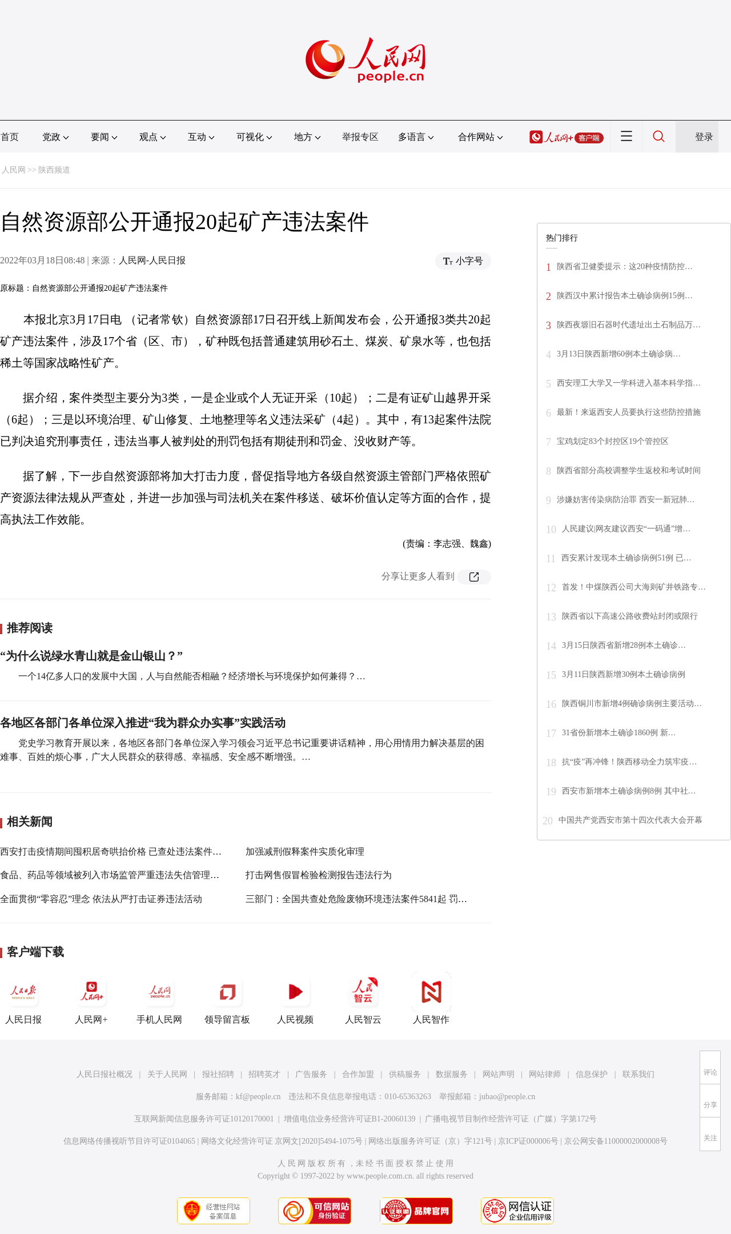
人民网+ (91, 998)
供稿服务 (405, 1074)
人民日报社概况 (104, 1074)
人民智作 (431, 998)
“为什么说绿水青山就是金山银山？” (91, 656)
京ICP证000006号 (528, 1141)
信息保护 (592, 1074)
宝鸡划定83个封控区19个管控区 (613, 441)
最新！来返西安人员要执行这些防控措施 (629, 412)
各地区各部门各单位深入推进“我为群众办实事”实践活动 (143, 722)
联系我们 (638, 1074)
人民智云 (363, 998)
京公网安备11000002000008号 (616, 1141)
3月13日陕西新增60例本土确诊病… (619, 354)
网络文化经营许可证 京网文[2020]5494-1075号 (282, 1141)
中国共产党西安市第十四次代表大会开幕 (630, 820)
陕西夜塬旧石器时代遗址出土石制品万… (629, 324)
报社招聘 (218, 1074)
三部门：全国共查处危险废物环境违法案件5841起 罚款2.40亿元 (373, 899)
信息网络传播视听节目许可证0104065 (129, 1141)
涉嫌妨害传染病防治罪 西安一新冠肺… (626, 499)
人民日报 (23, 998)
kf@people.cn (258, 1096)
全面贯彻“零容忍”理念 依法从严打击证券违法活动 (101, 899)
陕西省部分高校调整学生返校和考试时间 (629, 470)
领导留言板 (227, 998)
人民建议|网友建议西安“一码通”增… (626, 528)
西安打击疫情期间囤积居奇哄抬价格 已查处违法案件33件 (115, 851)
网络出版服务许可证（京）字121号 (430, 1141)
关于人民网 (167, 1074)
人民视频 (295, 998)
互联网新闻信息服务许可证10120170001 (204, 1119)
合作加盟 (358, 1074)
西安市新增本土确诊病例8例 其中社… (629, 791)
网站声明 (499, 1074)
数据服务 (452, 1074)
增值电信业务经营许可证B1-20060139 (350, 1119)
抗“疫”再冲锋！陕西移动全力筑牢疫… (629, 762)
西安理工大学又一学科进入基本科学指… (629, 383)
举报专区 (360, 137)
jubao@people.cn (507, 1096)
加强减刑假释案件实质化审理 (305, 851)
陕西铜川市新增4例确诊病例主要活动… (632, 703)
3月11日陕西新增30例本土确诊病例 (623, 674)
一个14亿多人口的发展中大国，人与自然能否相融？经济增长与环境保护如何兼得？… (192, 676)
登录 (704, 137)
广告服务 (311, 1074)
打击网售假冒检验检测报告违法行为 (319, 875)
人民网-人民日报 (152, 260)
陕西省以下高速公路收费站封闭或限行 (630, 616)
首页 (10, 137)
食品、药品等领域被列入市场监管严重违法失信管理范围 (114, 875)
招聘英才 (264, 1074)
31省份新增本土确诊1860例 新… (619, 732)
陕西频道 (54, 170)
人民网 (14, 170)
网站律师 (545, 1074)
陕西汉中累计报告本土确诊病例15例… (625, 295)
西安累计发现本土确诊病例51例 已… (626, 558)
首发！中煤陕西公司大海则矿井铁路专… (634, 587)
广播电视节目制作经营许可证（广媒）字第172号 (511, 1119)
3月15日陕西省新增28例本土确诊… (624, 645)
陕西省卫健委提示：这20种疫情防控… (625, 266)
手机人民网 (159, 998)
